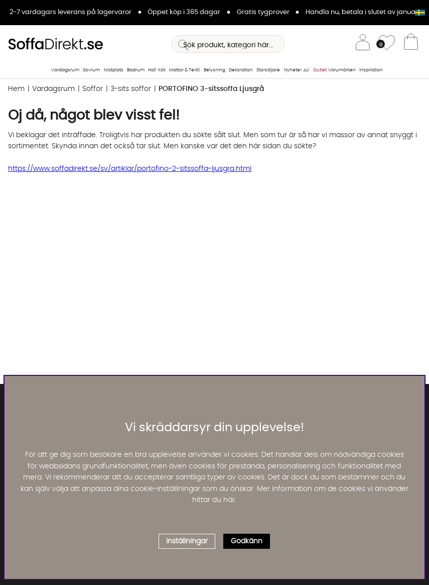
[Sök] (228, 44)
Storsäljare (268, 70)
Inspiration (371, 70)
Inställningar (187, 541)
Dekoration (241, 70)
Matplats (113, 70)
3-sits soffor (130, 88)
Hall (152, 70)
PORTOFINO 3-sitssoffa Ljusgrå (211, 88)
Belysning (214, 70)
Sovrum (91, 70)
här (229, 500)
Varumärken (342, 70)
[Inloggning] (363, 44)
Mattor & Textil (184, 70)
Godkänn (246, 541)
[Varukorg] (411, 44)
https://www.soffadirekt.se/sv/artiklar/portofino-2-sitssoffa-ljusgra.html (129, 168)
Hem (16, 88)
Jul (306, 70)
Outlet (320, 70)
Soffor (92, 88)
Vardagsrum (65, 70)
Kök (162, 70)
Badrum (136, 70)
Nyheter (293, 70)
